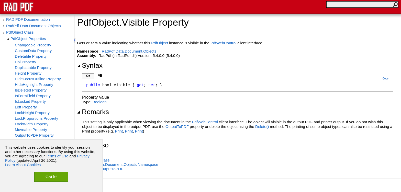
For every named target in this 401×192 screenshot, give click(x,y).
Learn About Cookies (23, 165)
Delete (262, 126)
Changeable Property (33, 45)
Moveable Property (31, 129)
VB (100, 75)
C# (88, 76)
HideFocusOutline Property (38, 79)
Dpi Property (25, 62)
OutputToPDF (177, 126)
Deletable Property (31, 56)
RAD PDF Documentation (28, 19)
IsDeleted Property (31, 90)
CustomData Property (33, 50)
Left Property (26, 107)
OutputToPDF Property (34, 135)
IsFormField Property (33, 96)
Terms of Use (57, 156)
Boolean (100, 102)
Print (119, 131)
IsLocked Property (30, 101)
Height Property (28, 73)
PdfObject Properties (28, 38)
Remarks (93, 112)
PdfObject (159, 43)
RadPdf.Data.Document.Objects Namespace (120, 164)
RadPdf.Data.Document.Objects (33, 26)
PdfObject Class (20, 32)
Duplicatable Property (33, 67)
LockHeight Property (32, 112)
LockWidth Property (31, 124)
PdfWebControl (223, 43)
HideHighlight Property (34, 84)
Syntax (90, 65)
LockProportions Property (36, 118)
